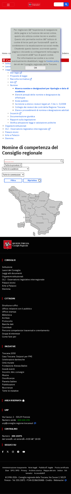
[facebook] (2, 451)
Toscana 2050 (9, 353)
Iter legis (14, 72)
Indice (60, 470)
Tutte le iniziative (10, 390)
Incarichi (14, 113)
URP (7, 410)
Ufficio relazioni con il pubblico (17, 308)
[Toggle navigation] (8, 4)
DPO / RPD (15, 470)
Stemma (9, 138)
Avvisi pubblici (21, 101)
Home (4, 53)
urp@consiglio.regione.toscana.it (17, 423)
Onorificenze (8, 378)
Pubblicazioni (8, 384)
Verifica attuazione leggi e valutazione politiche (33, 122)
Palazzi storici (11, 132)
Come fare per (9, 336)
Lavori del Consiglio (11, 270)
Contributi (6, 327)
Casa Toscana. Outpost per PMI (17, 356)
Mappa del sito (50, 470)
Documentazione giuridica (22, 116)
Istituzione (10, 63)
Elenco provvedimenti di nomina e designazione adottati (42, 110)
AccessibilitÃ (39, 473)
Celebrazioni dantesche (13, 359)
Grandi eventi (8, 369)
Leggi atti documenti (12, 273)
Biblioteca (7, 315)
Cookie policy (52, 61)
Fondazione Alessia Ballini (14, 365)
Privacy (24, 470)
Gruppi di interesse (11, 333)
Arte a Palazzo (12, 135)
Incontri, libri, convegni (13, 372)
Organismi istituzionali (15, 126)
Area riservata (14, 400)
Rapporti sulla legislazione (23, 119)
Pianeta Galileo (9, 381)
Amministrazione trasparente (14, 467)
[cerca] (58, 4)
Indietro (65, 53)
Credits (49, 480)
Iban (7, 470)
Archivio (6, 318)
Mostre (5, 375)
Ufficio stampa (9, 311)
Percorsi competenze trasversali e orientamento (25, 330)
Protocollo (7, 321)
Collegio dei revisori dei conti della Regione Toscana (40, 107)
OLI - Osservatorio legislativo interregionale (26, 129)
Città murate (8, 362)
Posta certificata (62, 467)
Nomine (14, 85)
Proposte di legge (18, 76)
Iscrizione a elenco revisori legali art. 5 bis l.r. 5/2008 (40, 104)
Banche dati (7, 324)
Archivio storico (35, 470)
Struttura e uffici (10, 305)
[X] (8, 451)
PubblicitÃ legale (46, 467)
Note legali (32, 467)
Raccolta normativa (19, 79)
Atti (12, 82)
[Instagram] (13, 451)
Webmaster (59, 480)
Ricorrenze (7, 387)
